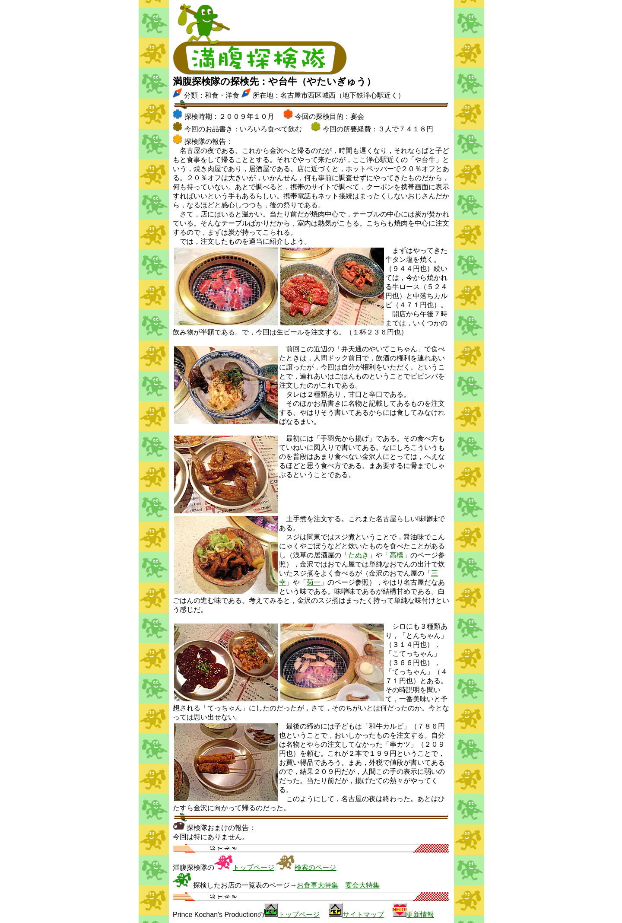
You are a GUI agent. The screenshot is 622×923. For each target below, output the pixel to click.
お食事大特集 (317, 885)
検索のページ (315, 867)
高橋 (396, 555)
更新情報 (420, 914)
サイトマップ (363, 914)
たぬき (358, 555)
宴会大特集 (362, 885)
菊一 (314, 582)
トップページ (253, 867)
